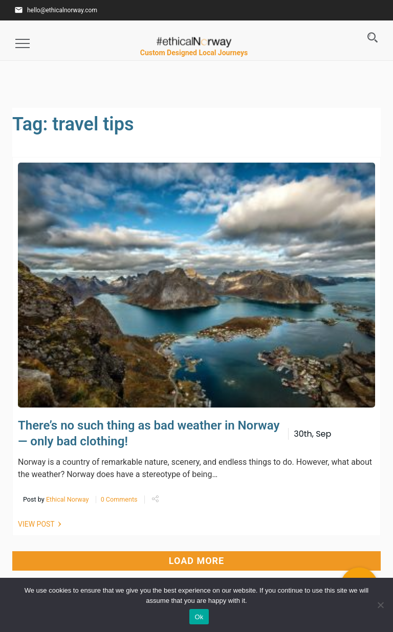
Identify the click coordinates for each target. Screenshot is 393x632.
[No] (380, 605)
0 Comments (119, 499)
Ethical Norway (67, 499)
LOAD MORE (197, 560)
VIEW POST (36, 524)
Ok (198, 617)
